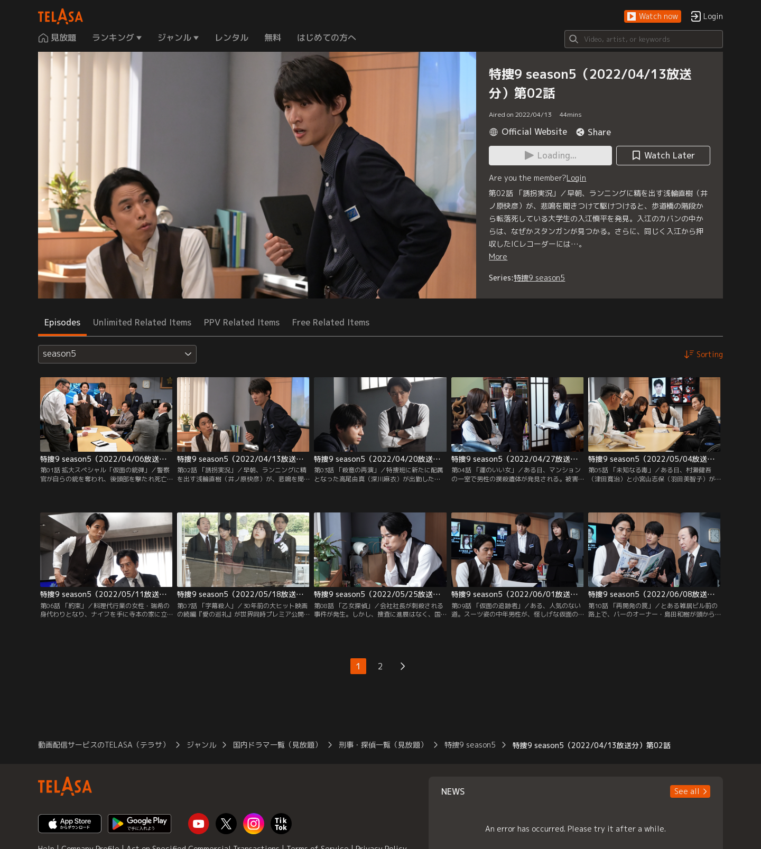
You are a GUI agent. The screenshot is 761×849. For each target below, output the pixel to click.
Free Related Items (330, 322)
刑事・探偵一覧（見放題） (383, 745)
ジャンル (201, 745)
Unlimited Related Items (142, 322)
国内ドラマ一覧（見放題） (277, 745)
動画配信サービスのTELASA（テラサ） (104, 745)
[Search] (643, 39)
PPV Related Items (242, 322)
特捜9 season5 (539, 278)
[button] (652, 16)
